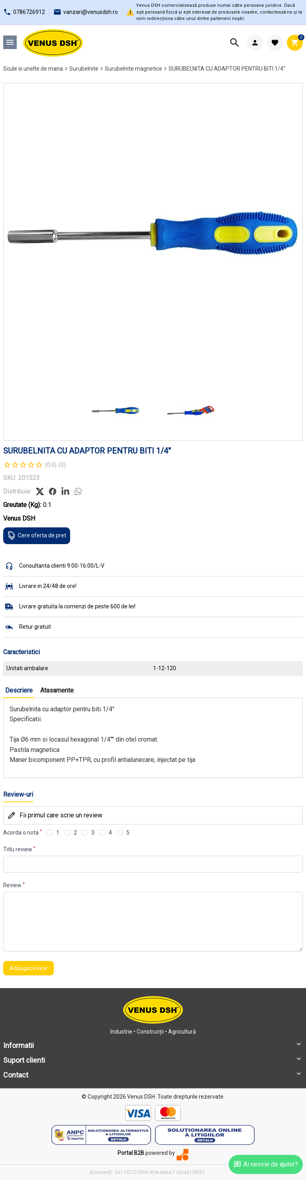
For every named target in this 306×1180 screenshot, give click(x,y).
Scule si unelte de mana (33, 68)
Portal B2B (131, 1153)
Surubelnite (83, 68)
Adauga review (28, 968)
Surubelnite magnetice (133, 68)
